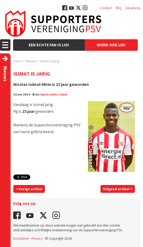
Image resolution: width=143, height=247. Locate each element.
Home (17, 61)
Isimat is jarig (49, 61)
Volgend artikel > (117, 189)
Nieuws (31, 61)
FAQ (119, 7)
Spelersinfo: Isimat (53, 94)
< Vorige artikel (29, 189)
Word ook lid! (111, 45)
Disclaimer (21, 238)
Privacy (37, 238)
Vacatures (132, 7)
